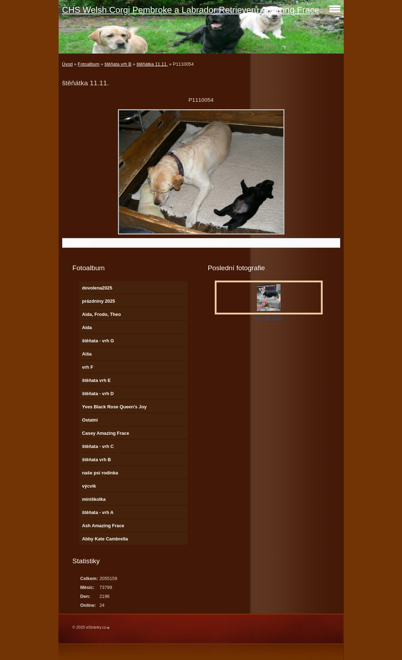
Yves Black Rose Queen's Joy (114, 406)
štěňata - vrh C (98, 446)
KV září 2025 (268, 318)
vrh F (87, 367)
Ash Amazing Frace (103, 525)
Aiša (86, 354)
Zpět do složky (214, 243)
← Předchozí (77, 243)
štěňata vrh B (117, 64)
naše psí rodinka (100, 472)
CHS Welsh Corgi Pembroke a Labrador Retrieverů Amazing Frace (190, 10)
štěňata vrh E (96, 380)
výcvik (89, 486)
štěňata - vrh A (97, 512)
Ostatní (90, 420)
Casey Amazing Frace (105, 433)
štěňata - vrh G (98, 340)
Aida (87, 327)
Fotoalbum (88, 64)
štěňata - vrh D (98, 393)
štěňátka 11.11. (152, 64)
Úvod (67, 64)
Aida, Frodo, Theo (101, 314)
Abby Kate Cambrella (105, 538)
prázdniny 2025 (98, 301)
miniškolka (93, 499)
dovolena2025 (97, 288)
